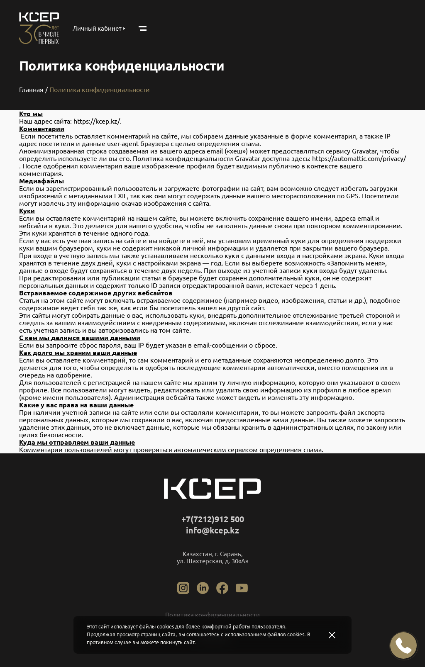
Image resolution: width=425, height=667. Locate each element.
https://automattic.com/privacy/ (359, 158)
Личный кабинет (99, 28)
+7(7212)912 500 (212, 519)
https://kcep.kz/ (96, 121)
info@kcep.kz (212, 530)
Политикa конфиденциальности (212, 614)
